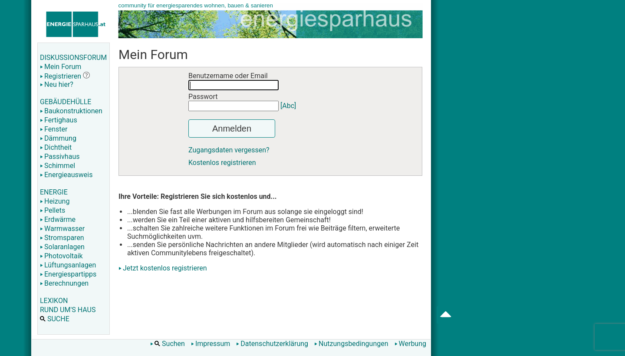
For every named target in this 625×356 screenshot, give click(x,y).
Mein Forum (60, 67)
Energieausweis (66, 175)
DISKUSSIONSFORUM (73, 57)
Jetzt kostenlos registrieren (165, 268)
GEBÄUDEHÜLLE (65, 102)
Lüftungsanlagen (68, 265)
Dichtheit (56, 147)
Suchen (167, 344)
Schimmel (57, 166)
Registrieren (60, 76)
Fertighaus (58, 120)
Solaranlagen (62, 247)
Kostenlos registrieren (222, 162)
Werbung (410, 344)
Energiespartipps (68, 274)
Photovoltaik (61, 256)
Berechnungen (64, 283)
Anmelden (231, 128)
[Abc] (288, 106)
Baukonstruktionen (71, 111)
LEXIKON (54, 301)
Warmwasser (62, 228)
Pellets (52, 210)
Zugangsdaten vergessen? (229, 150)
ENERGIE (54, 192)
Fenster (53, 129)
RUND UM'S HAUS (67, 310)
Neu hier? (56, 84)
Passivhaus (59, 156)
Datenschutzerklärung (272, 344)
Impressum (210, 344)
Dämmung (58, 138)
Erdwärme (58, 219)
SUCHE (54, 319)
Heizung (54, 201)
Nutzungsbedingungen (351, 344)
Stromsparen (62, 238)
